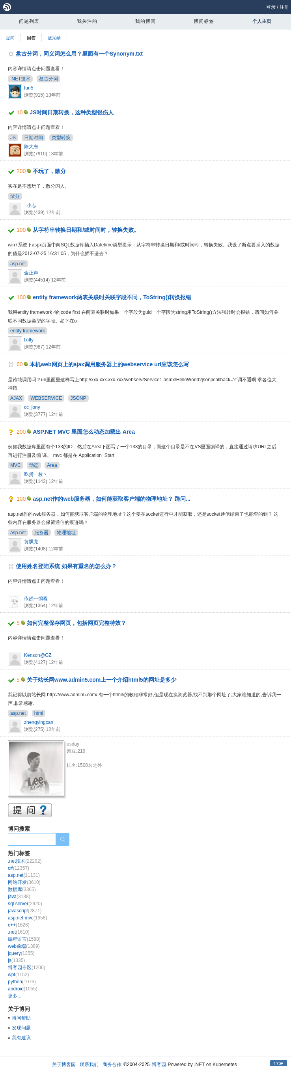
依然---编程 (36, 598)
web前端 (24, 946)
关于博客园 (64, 1064)
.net (19, 932)
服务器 (41, 532)
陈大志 (31, 146)
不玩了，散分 (49, 171)
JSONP (78, 398)
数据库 (22, 889)
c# (18, 868)
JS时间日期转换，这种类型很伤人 (72, 112)
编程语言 (24, 939)
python (22, 981)
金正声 (31, 273)
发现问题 (21, 1028)
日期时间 (33, 137)
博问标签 (204, 21)
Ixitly (29, 340)
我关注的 (87, 21)
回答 (31, 37)
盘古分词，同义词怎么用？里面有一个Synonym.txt (79, 53)
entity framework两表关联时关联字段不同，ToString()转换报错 (112, 297)
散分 (15, 196)
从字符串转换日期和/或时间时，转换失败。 (86, 230)
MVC (15, 465)
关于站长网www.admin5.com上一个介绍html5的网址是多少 (101, 680)
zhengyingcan (38, 722)
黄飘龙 (31, 541)
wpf (18, 974)
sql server (25, 903)
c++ (19, 925)
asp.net (18, 264)
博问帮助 (21, 1018)
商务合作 (112, 1064)
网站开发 (24, 882)
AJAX (16, 398)
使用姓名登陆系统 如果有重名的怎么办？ (66, 566)
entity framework (27, 331)
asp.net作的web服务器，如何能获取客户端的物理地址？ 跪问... (111, 499)
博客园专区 (26, 967)
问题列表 (29, 21)
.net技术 (24, 861)
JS (13, 137)
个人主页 (261, 21)
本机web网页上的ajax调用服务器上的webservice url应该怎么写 (109, 364)
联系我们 (89, 1064)
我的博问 (145, 21)
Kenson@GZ (38, 655)
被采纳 (54, 37)
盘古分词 (48, 79)
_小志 (30, 205)
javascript (24, 911)
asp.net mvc (27, 918)
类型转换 (61, 137)
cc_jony (32, 407)
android (22, 989)
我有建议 (21, 1037)
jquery (21, 953)
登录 (271, 7)
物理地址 (66, 532)
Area (52, 465)
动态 (34, 465)
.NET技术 (20, 79)
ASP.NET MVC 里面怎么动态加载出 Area (84, 432)
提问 (10, 37)
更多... (14, 996)
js (16, 960)
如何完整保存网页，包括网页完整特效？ (76, 623)
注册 (284, 7)
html (38, 713)
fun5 (28, 88)
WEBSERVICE (46, 398)
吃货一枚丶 (36, 474)
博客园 (159, 1064)
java (19, 896)
